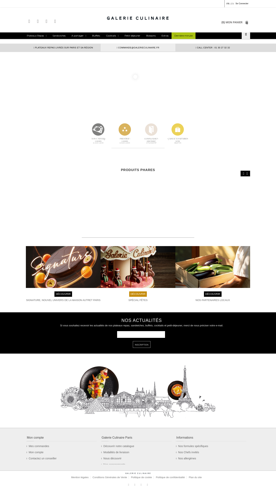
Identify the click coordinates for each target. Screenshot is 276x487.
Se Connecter (242, 3)
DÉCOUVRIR (63, 284)
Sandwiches (59, 35)
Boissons (151, 35)
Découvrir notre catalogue (119, 436)
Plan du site (195, 472)
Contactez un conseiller (43, 448)
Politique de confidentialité (170, 472)
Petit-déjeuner (132, 35)
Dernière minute (183, 35)
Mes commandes (39, 436)
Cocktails (111, 35)
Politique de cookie (141, 472)
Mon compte (36, 442)
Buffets (96, 35)
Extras (165, 35)
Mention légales (80, 472)
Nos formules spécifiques (193, 436)
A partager (77, 35)
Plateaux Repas (35, 35)
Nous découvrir (113, 448)
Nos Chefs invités (188, 442)
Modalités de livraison (116, 442)
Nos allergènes (187, 448)
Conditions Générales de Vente (110, 472)
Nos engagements (114, 454)
